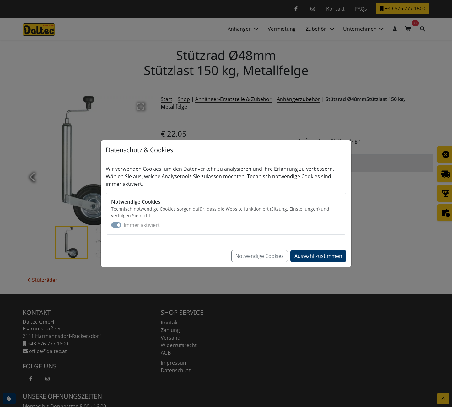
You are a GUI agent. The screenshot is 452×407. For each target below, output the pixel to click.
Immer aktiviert (142, 225)
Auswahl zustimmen (318, 256)
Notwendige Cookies (259, 256)
